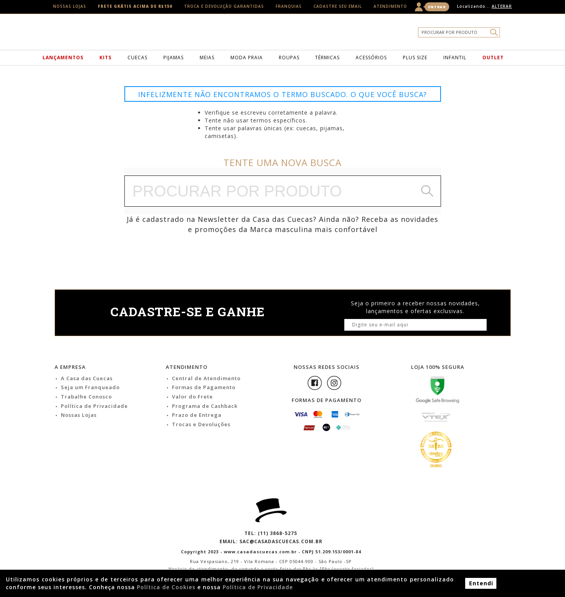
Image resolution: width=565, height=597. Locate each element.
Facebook (314, 383)
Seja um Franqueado (90, 387)
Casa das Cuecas (295, 34)
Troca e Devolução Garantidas (224, 6)
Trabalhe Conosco (86, 396)
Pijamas (173, 57)
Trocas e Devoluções (201, 424)
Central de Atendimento (206, 378)
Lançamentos (63, 57)
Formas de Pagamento (204, 387)
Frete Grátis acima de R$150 (135, 6)
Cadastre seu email (337, 6)
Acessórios (371, 57)
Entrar (437, 6)
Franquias (289, 6)
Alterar (502, 6)
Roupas (289, 57)
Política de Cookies (166, 587)
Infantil (454, 57)
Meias (207, 57)
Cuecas (137, 57)
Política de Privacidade (94, 405)
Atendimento (390, 6)
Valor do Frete (192, 396)
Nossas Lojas (69, 6)
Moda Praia (246, 57)
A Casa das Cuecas (87, 378)
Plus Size (415, 57)
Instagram (334, 383)
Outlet (493, 57)
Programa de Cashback (204, 405)
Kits (105, 57)
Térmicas (327, 57)
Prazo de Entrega (196, 414)
